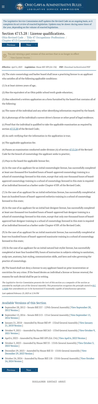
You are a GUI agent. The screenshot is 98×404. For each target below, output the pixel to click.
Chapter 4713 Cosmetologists (18, 40)
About (62, 381)
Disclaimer (39, 381)
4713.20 (14, 128)
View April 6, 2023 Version (72, 338)
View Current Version (20, 57)
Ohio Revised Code (12, 37)
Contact (52, 381)
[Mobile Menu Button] (3, 7)
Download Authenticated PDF (77, 67)
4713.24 (73, 149)
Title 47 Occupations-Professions (46, 37)
